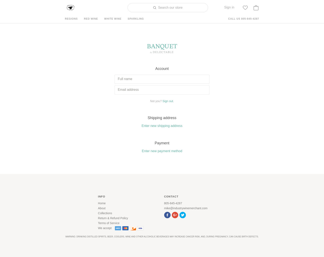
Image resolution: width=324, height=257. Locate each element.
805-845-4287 (173, 203)
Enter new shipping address (162, 126)
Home (102, 203)
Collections (105, 213)
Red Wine (91, 18)
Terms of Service (108, 223)
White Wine (112, 18)
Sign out (167, 101)
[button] (168, 214)
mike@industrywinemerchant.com (185, 208)
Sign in (229, 7)
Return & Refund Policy (113, 218)
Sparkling (136, 18)
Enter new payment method (162, 151)
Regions (71, 18)
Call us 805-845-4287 (243, 18)
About (102, 208)
